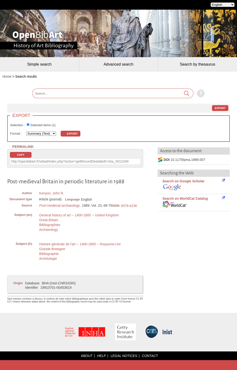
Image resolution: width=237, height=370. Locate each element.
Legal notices (124, 356)
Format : (16, 133)
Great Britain (48, 220)
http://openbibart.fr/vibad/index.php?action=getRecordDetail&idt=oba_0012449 (69, 161)
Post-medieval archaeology (59, 205)
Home (6, 76)
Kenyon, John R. (51, 193)
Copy (20, 154)
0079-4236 (129, 206)
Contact (150, 356)
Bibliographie (49, 254)
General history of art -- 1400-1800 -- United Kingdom (79, 215)
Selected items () (43, 125)
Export (220, 108)
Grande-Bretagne (52, 249)
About (86, 356)
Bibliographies (49, 225)
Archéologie (48, 258)
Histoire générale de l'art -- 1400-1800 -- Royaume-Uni (80, 244)
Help (101, 356)
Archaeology (48, 230)
